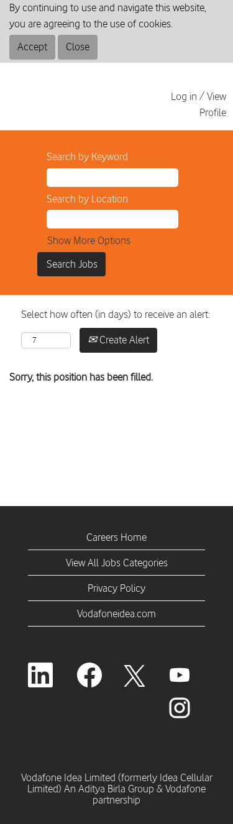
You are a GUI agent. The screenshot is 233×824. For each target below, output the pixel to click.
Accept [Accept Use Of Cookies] (32, 46)
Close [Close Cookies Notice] (77, 46)
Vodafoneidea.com (116, 613)
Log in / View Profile (198, 104)
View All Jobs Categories (117, 562)
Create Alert (118, 339)
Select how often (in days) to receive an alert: (115, 314)
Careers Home (116, 537)
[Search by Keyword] (112, 177)
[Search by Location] (112, 219)
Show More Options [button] (88, 240)
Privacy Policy (116, 588)
